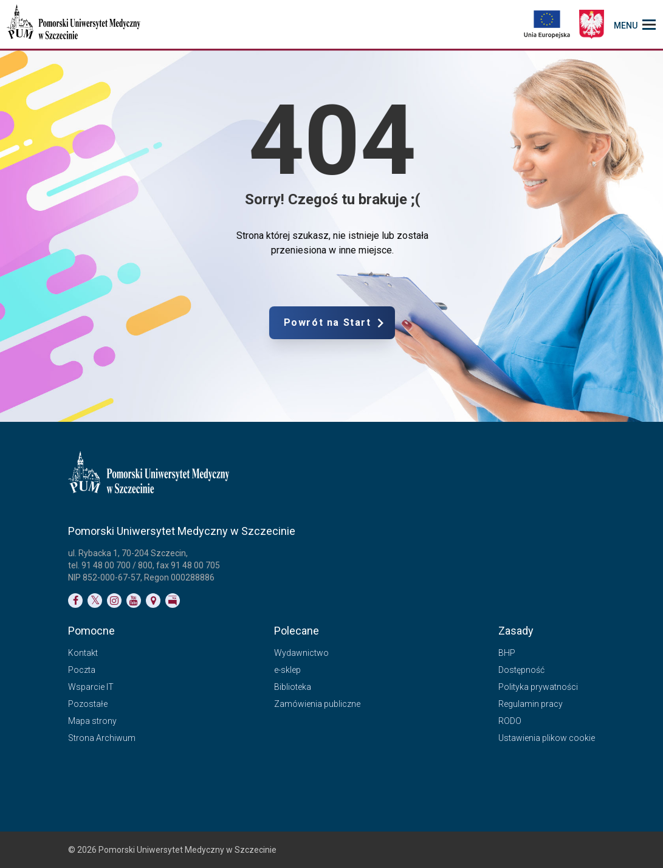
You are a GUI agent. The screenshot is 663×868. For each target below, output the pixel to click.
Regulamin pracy (530, 704)
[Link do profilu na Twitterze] (95, 600)
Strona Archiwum (102, 738)
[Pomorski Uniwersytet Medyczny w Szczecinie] (75, 24)
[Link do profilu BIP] (172, 600)
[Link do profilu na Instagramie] (114, 600)
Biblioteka (292, 687)
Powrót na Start (378, 323)
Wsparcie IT (91, 687)
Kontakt (83, 653)
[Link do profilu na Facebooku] (75, 600)
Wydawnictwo (301, 653)
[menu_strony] (634, 24)
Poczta (81, 670)
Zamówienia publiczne (317, 704)
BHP (506, 653)
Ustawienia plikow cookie (546, 738)
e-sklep (287, 670)
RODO (509, 721)
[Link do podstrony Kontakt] (153, 600)
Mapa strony (92, 721)
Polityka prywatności (538, 687)
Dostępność (521, 670)
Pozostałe (88, 704)
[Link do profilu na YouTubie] (133, 600)
